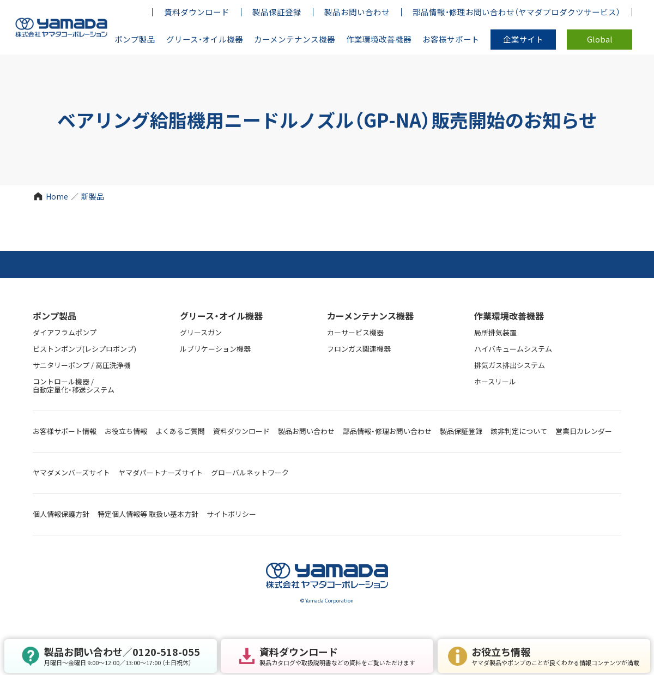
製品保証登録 (461, 431)
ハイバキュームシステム (513, 348)
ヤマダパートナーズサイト (160, 472)
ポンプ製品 (54, 315)
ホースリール (495, 381)
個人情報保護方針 (61, 514)
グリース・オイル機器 (221, 315)
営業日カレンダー (583, 431)
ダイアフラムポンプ (64, 332)
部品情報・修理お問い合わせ (387, 431)
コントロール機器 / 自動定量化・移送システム (73, 385)
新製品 (92, 196)
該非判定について (519, 431)
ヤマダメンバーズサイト (71, 472)
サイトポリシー (231, 514)
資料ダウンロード (241, 431)
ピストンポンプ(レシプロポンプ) (84, 348)
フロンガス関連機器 (359, 348)
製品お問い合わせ (306, 431)
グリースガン (201, 332)
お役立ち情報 (126, 431)
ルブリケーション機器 (215, 348)
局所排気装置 (495, 332)
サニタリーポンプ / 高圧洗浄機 (82, 365)
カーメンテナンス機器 (370, 315)
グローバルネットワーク (250, 472)
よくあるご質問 (180, 431)
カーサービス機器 (355, 332)
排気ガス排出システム (509, 365)
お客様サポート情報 (64, 431)
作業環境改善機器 (509, 315)
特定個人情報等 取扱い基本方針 (148, 514)
